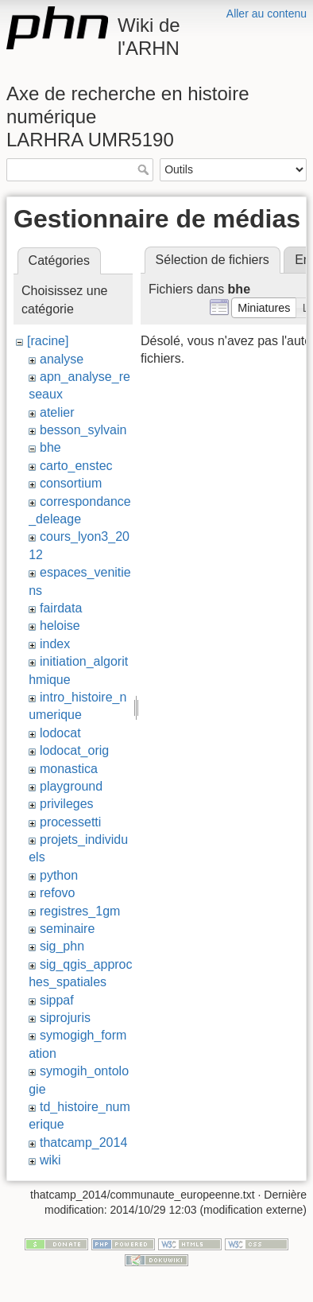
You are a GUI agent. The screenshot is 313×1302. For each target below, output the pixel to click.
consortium (71, 483)
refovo (57, 893)
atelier (57, 412)
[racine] (47, 341)
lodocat (60, 733)
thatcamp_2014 (83, 1142)
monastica (69, 768)
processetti (70, 822)
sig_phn (62, 946)
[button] (264, 307)
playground (71, 786)
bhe (50, 447)
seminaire (67, 928)
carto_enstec (76, 465)
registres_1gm (80, 911)
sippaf (57, 1000)
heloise (60, 625)
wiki (50, 1160)
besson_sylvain (83, 430)
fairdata (61, 608)
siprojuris (65, 1017)
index (55, 644)
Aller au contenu (266, 13)
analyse (61, 359)
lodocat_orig (74, 750)
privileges (67, 803)
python (59, 875)
